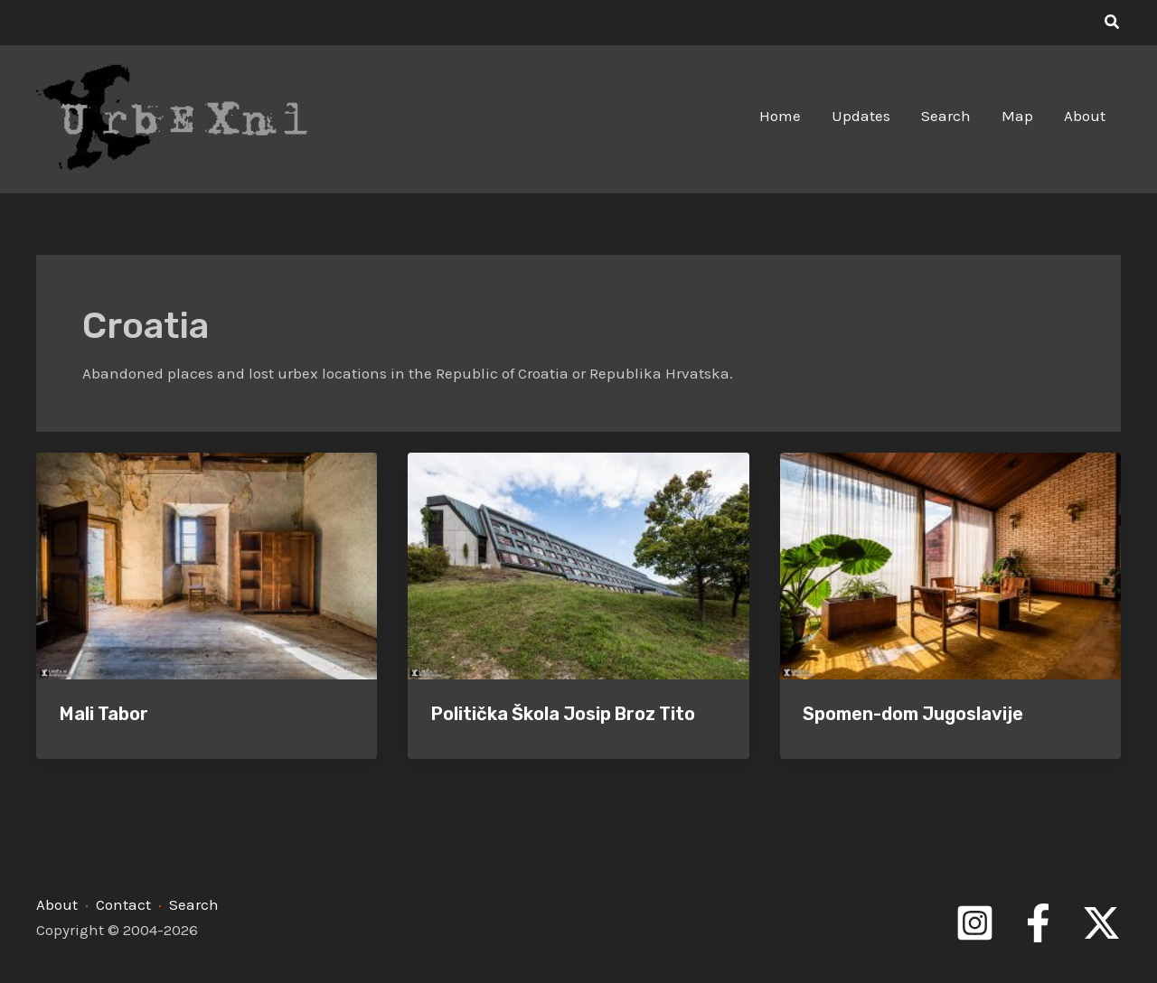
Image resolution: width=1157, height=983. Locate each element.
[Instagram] (974, 922)
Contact (123, 904)
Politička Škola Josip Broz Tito (563, 714)
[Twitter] (1101, 922)
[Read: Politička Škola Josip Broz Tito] (578, 565)
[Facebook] (1038, 922)
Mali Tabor (104, 714)
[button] (1113, 22)
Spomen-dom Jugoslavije (913, 714)
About (57, 904)
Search (194, 904)
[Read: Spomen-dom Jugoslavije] (950, 565)
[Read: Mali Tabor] (206, 565)
